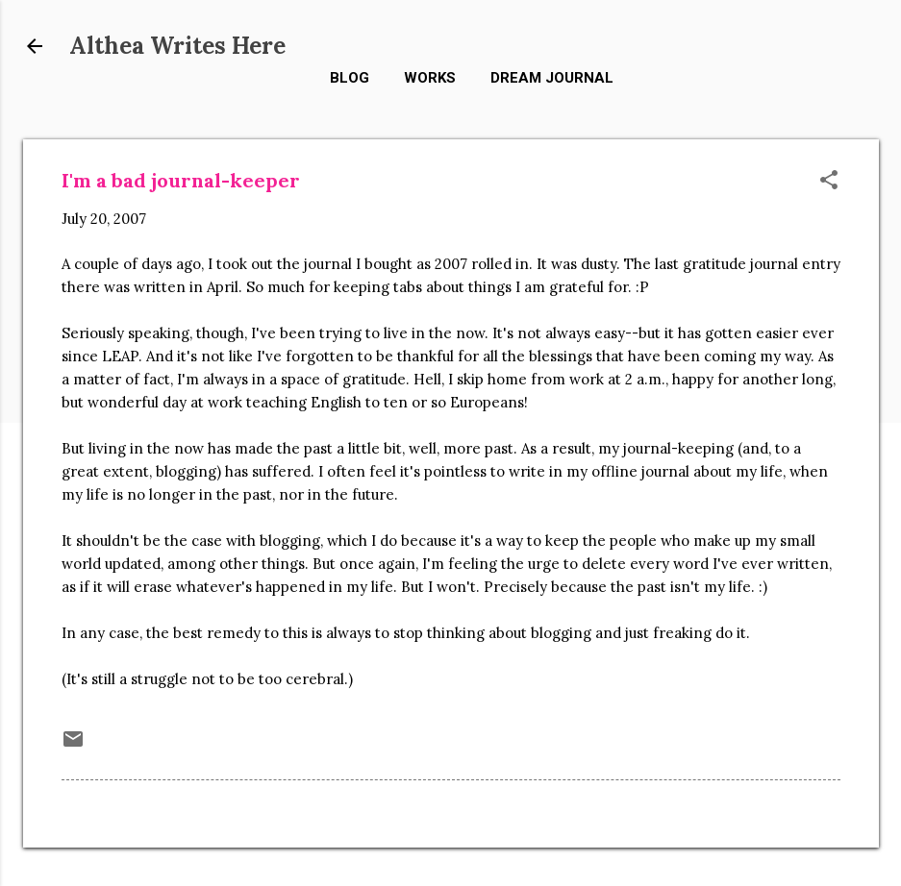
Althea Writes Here (177, 46)
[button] (828, 181)
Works (430, 77)
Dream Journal (551, 77)
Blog (349, 77)
